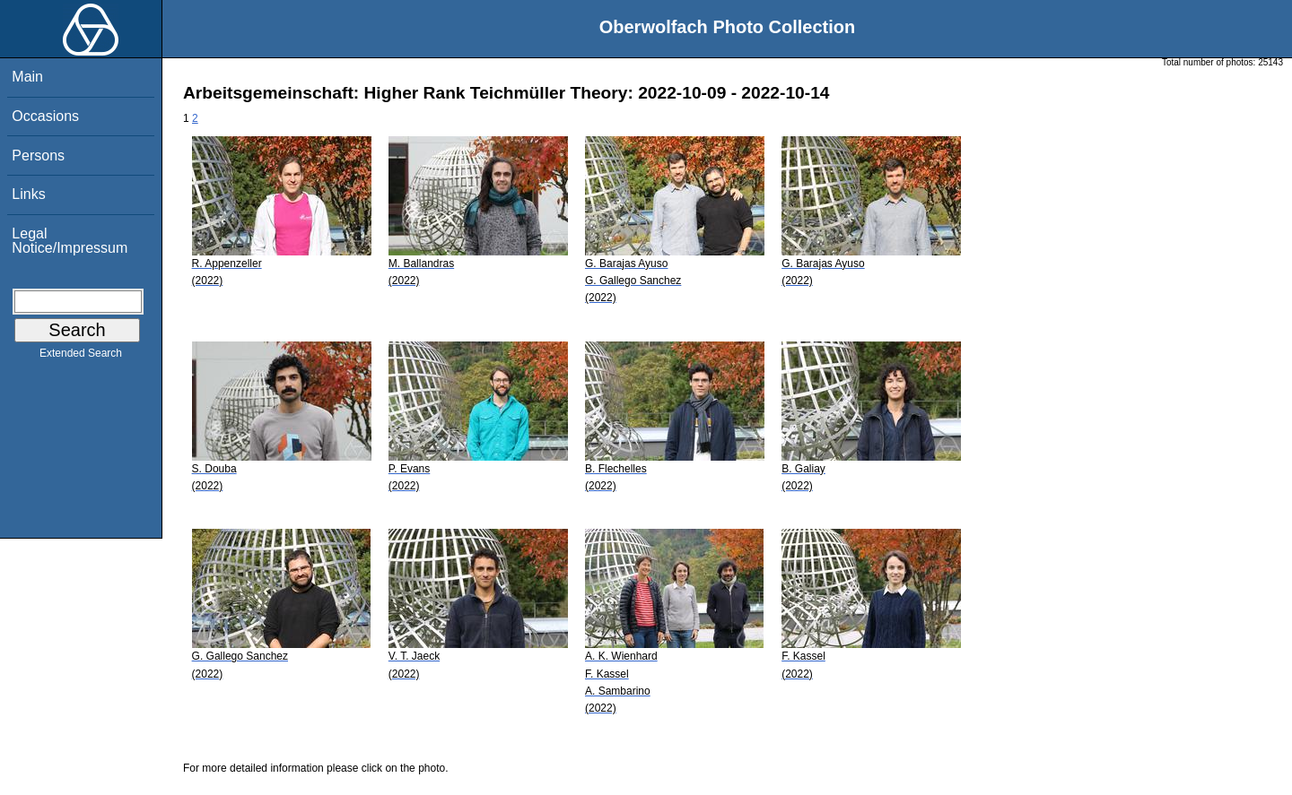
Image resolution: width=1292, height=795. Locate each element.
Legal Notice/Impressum (69, 240)
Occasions (45, 116)
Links (28, 194)
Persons (38, 155)
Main (27, 76)
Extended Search (80, 356)
